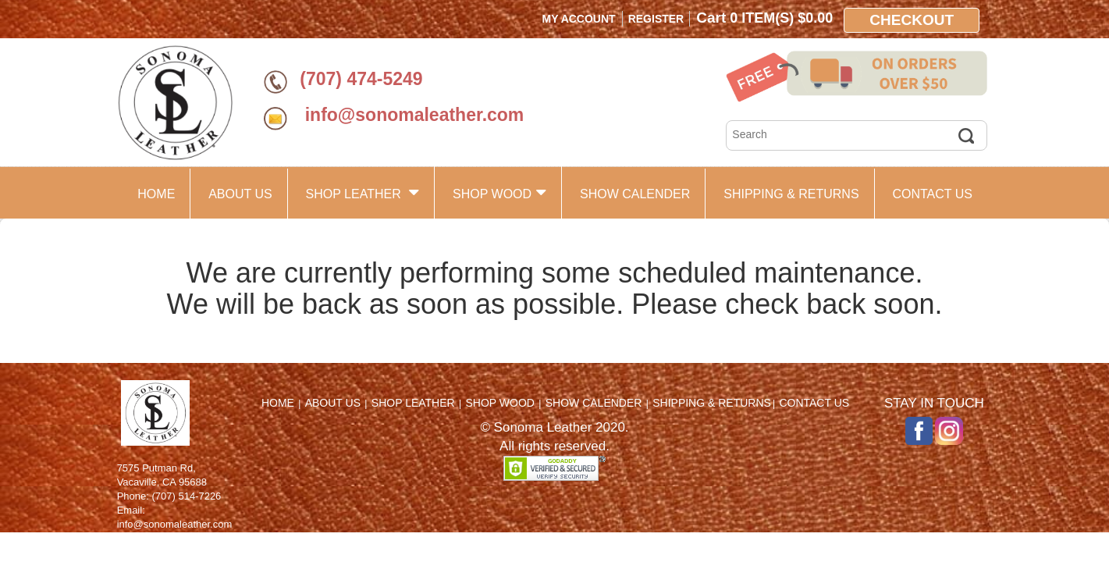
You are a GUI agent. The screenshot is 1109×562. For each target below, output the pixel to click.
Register (656, 18)
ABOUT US (240, 194)
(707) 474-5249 (361, 79)
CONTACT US (932, 194)
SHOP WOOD (499, 192)
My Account (579, 18)
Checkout (911, 20)
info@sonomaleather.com (412, 115)
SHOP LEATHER (363, 192)
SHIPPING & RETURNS (790, 194)
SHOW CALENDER (635, 194)
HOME (156, 194)
